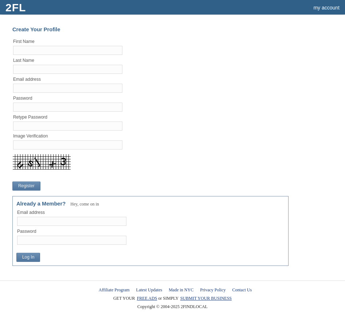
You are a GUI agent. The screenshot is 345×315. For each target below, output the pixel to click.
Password (22, 98)
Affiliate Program (114, 289)
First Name (24, 41)
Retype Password (30, 117)
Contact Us (242, 289)
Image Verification (30, 136)
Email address (27, 79)
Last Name (23, 60)
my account (326, 8)
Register (26, 185)
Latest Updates (149, 289)
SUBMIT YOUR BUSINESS (206, 298)
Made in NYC (181, 289)
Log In (28, 257)
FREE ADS (147, 298)
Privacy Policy (213, 289)
